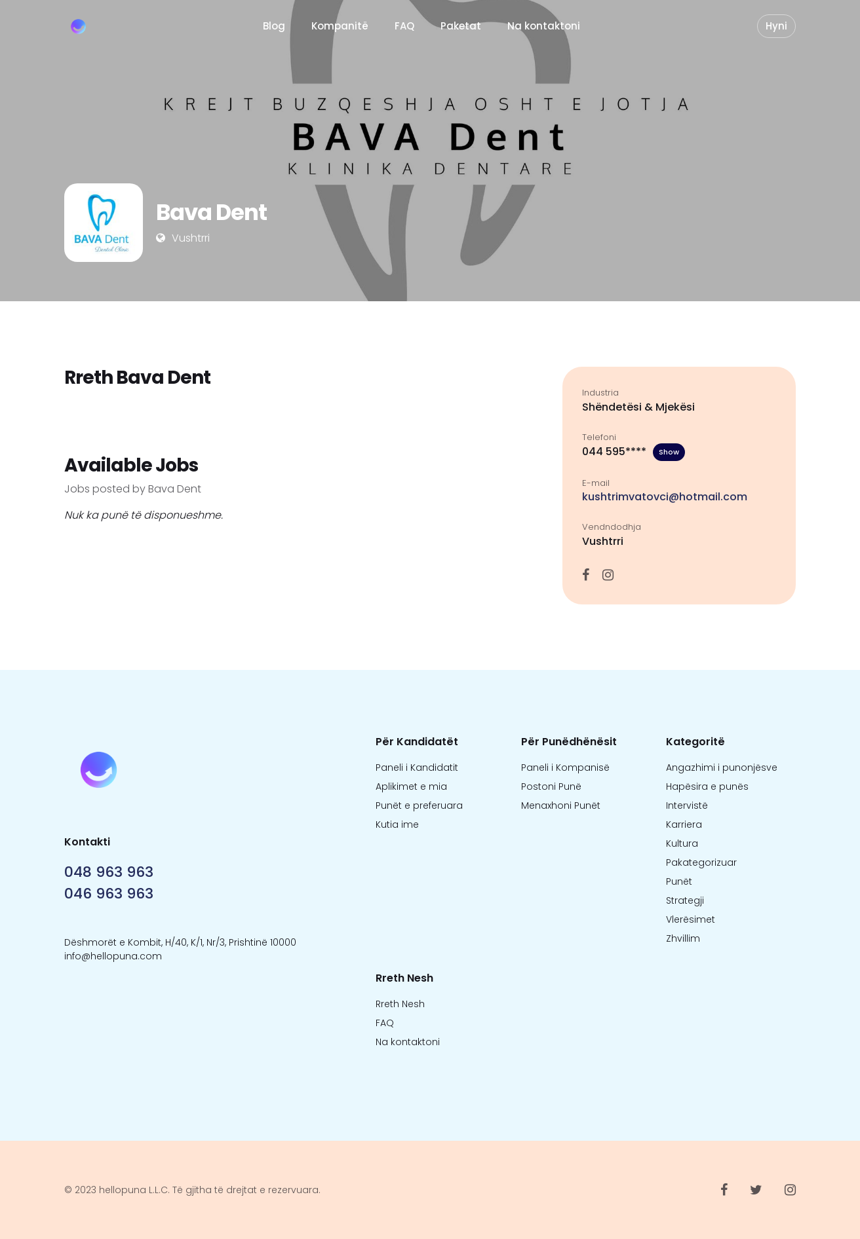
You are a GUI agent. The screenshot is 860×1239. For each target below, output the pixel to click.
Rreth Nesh (400, 1003)
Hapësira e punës (707, 786)
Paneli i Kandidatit (417, 767)
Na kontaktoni (543, 26)
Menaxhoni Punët (560, 805)
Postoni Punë (551, 786)
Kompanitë (339, 26)
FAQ (404, 26)
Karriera (684, 824)
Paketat (460, 26)
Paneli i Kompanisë (565, 767)
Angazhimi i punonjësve (721, 767)
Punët (679, 881)
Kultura (682, 843)
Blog (274, 26)
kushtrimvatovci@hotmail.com (664, 496)
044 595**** (633, 452)
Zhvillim (683, 938)
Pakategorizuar (701, 862)
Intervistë (687, 805)
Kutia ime (397, 824)
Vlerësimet (690, 919)
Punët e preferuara (419, 805)
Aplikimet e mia (411, 786)
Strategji (685, 900)
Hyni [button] (776, 26)
